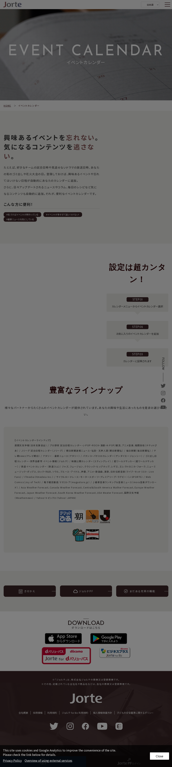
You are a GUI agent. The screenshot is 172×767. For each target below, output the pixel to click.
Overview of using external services (48, 760)
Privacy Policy (12, 760)
